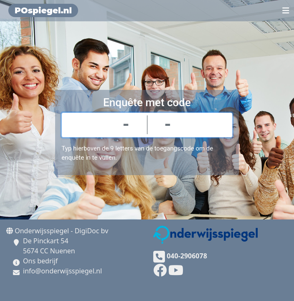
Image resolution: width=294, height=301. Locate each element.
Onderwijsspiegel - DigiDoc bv (57, 230)
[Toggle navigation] (285, 10)
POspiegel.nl (43, 10)
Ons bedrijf (40, 260)
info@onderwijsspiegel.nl (62, 270)
